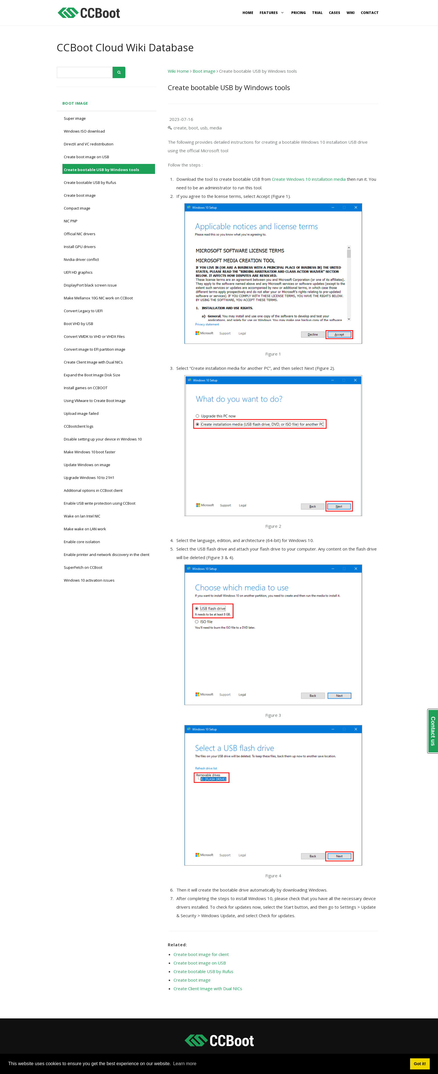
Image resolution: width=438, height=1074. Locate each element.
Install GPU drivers (80, 246)
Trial (317, 12)
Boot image (75, 103)
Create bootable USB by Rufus (90, 182)
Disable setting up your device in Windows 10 (103, 439)
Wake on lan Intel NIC (82, 516)
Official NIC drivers (79, 233)
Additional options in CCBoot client (93, 490)
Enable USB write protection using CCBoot (99, 503)
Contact (370, 12)
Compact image (77, 208)
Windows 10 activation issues (89, 580)
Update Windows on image (87, 464)
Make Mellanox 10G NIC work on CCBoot (98, 298)
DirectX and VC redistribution (88, 144)
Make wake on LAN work (85, 528)
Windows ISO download (84, 131)
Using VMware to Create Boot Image (95, 400)
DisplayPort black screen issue (90, 285)
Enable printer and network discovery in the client (106, 554)
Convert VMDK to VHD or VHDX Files (94, 336)
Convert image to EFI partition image (94, 349)
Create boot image (80, 195)
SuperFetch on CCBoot (83, 567)
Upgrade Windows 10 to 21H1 (89, 477)
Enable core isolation (82, 541)
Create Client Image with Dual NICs (93, 362)
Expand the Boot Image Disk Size (92, 374)
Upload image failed (81, 413)
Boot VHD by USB (78, 323)
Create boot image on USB (86, 156)
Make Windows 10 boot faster (89, 451)
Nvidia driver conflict (81, 259)
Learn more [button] (184, 1063)
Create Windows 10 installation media (309, 179)
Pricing (298, 12)
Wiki (351, 12)
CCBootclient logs (78, 426)
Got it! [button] (420, 1063)
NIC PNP (71, 221)
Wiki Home (178, 71)
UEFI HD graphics (78, 272)
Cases (334, 12)
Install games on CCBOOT (85, 387)
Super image (75, 118)
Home (248, 12)
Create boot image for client (201, 954)
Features (272, 12)
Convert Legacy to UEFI (83, 310)
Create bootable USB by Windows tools (101, 169)
